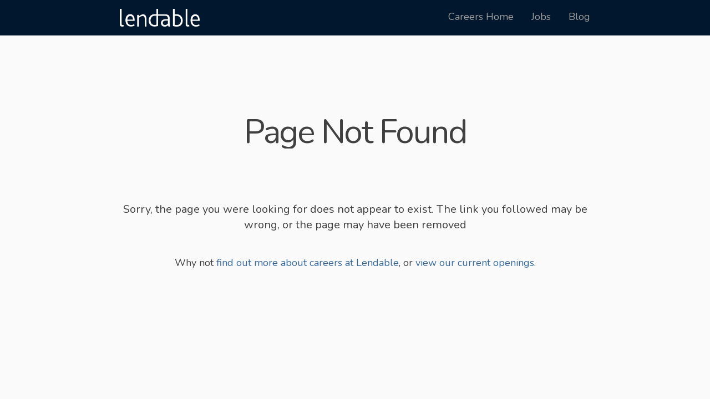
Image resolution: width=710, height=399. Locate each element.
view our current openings (474, 262)
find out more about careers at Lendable (307, 262)
